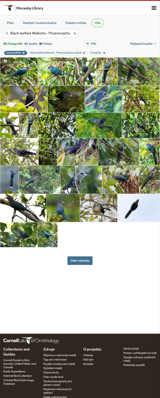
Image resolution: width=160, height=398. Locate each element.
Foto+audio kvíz (53, 377)
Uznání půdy (131, 348)
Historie (88, 355)
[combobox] (40, 33)
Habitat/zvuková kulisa (39, 23)
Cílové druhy (51, 372)
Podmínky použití (134, 365)
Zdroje (49, 349)
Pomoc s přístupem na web (140, 353)
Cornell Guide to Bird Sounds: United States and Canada (19, 364)
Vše (97, 23)
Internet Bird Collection (17, 375)
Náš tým (88, 359)
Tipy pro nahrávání (55, 359)
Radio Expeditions (14, 371)
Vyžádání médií (52, 368)
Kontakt (88, 364)
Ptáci (10, 23)
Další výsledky (80, 260)
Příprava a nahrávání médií (59, 355)
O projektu (92, 349)
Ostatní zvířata (75, 23)
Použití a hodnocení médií (59, 364)
